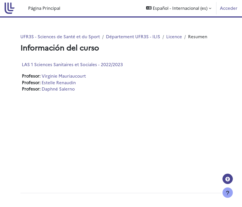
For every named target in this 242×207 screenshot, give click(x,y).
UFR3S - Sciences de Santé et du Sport (60, 36)
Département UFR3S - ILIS (133, 36)
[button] (178, 8)
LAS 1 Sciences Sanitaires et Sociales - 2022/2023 (72, 64)
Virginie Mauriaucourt (64, 76)
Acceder (228, 8)
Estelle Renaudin (59, 82)
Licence (174, 36)
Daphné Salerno (58, 89)
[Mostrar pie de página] (227, 192)
